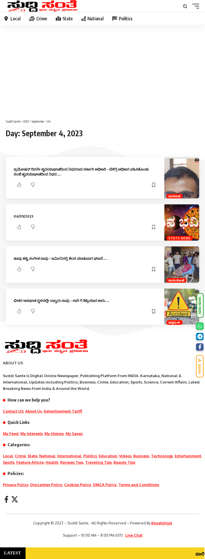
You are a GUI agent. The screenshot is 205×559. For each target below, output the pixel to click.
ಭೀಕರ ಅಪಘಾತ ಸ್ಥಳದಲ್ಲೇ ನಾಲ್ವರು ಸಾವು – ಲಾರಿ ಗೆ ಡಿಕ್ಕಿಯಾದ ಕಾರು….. (61, 300)
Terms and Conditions (138, 484)
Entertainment (188, 456)
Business (141, 456)
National (47, 456)
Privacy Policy (15, 484)
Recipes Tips (71, 462)
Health (52, 462)
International (69, 456)
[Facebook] (6, 499)
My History (54, 433)
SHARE (200, 366)
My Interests (31, 433)
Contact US (13, 411)
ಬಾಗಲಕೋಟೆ (176, 280)
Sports (9, 462)
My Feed (11, 433)
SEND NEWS (200, 306)
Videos (125, 456)
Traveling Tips (98, 462)
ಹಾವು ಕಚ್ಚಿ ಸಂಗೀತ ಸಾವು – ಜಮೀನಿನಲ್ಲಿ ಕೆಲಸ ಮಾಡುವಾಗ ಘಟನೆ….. (60, 258)
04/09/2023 (23, 216)
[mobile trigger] (194, 6)
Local (8, 456)
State (32, 456)
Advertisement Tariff (63, 411)
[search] (185, 6)
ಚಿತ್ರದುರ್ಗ (174, 322)
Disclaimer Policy (46, 484)
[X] (14, 499)
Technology (162, 456)
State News (179, 238)
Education (108, 456)
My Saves (74, 433)
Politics (90, 456)
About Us (33, 411)
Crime (20, 456)
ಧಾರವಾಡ (174, 196)
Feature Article (30, 462)
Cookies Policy (77, 484)
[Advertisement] (102, 68)
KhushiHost (161, 523)
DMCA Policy (105, 484)
